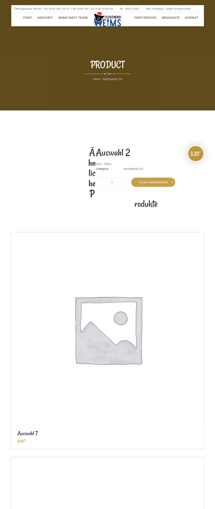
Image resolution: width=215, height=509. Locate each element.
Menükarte (166, 22)
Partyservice (137, 22)
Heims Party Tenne (81, 22)
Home (96, 82)
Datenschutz (77, 376)
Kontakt (190, 22)
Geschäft (50, 22)
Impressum (18, 376)
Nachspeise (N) (112, 82)
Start (29, 22)
